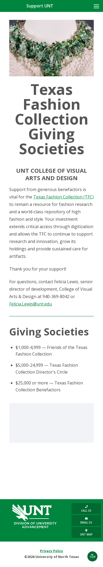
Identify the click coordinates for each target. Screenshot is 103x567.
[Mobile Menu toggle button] (96, 6)
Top (93, 557)
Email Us (86, 520)
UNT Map (86, 532)
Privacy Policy (51, 551)
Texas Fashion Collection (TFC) (63, 197)
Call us (86, 508)
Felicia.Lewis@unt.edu (30, 304)
